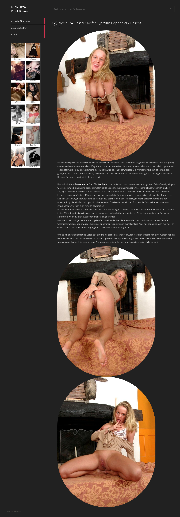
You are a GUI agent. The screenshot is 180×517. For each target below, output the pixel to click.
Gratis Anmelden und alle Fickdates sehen (69, 9)
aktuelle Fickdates (28, 21)
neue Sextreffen (28, 28)
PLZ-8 (28, 34)
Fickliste (18, 7)
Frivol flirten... (19, 11)
